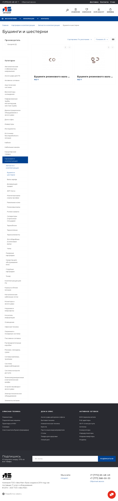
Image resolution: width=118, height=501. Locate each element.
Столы (43, 433)
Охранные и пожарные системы (12, 332)
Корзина (110, 10)
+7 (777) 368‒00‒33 (100, 478)
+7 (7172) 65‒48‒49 (9, 2)
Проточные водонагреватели (53, 430)
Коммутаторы (84, 430)
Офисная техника (12, 327)
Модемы (82, 440)
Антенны (82, 427)
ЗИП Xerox (11, 191)
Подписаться (106, 459)
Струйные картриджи (10, 270)
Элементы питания (12, 400)
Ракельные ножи (13, 202)
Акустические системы (10, 86)
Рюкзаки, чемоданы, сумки (12, 351)
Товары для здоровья (49, 436)
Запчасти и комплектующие (12, 167)
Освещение (9, 322)
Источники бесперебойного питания (11, 135)
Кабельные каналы (12, 147)
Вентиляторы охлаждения (10, 93)
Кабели (8, 142)
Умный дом (45, 440)
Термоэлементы (13, 235)
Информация (28, 18)
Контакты (104, 2)
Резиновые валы (13, 207)
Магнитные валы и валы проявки (13, 197)
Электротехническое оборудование (13, 395)
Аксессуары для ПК (12, 76)
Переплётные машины (11, 420)
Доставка (94, 2)
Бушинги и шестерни (11, 174)
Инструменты (10, 129)
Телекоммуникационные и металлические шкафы (14, 380)
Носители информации (10, 316)
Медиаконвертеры (86, 436)
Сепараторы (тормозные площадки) (12, 218)
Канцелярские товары (10, 153)
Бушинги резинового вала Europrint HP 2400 (95, 76)
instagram (64, 478)
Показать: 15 (100, 39)
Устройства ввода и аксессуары (12, 388)
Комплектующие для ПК (13, 282)
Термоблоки (12, 225)
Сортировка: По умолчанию (78, 39)
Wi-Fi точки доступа (87, 423)
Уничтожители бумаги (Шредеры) (15, 430)
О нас (112, 2)
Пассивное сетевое (13, 338)
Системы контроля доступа (12, 372)
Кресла (44, 427)
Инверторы (9, 124)
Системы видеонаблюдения (12, 365)
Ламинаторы (7, 417)
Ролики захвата (13, 212)
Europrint (11, 44)
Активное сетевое (12, 80)
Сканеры (5, 427)
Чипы (9, 248)
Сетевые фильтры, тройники (12, 358)
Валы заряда (12, 179)
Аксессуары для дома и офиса (53, 417)
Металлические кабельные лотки (11, 296)
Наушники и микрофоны (9, 309)
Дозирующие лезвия (12, 185)
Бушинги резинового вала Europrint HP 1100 (52, 76)
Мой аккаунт (99, 10)
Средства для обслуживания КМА (11, 262)
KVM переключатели (87, 417)
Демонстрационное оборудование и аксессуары (13, 112)
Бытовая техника (47, 420)
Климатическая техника (50, 423)
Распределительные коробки (13, 344)
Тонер (8, 276)
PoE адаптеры (84, 420)
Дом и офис (9, 119)
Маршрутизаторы (86, 433)
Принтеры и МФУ (9, 423)
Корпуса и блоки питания (11, 289)
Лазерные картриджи (10, 254)
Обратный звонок (29, 2)
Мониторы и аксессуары (9, 303)
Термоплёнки (12, 230)
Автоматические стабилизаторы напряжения (11, 69)
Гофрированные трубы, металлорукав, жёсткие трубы (11, 102)
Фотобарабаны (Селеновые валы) (13, 241)
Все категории (9, 18)
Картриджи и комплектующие (11, 160)
